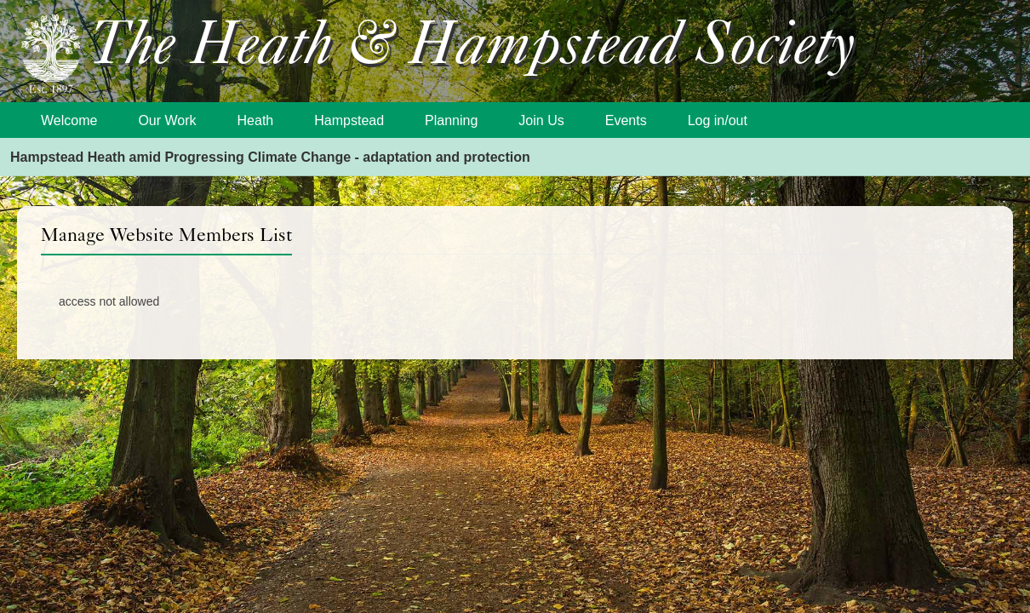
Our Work (167, 120)
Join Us (541, 120)
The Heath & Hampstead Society (472, 48)
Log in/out (717, 120)
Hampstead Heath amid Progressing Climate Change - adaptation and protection (270, 157)
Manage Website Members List (166, 234)
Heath (255, 120)
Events (626, 120)
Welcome (69, 120)
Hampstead (349, 120)
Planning (451, 120)
